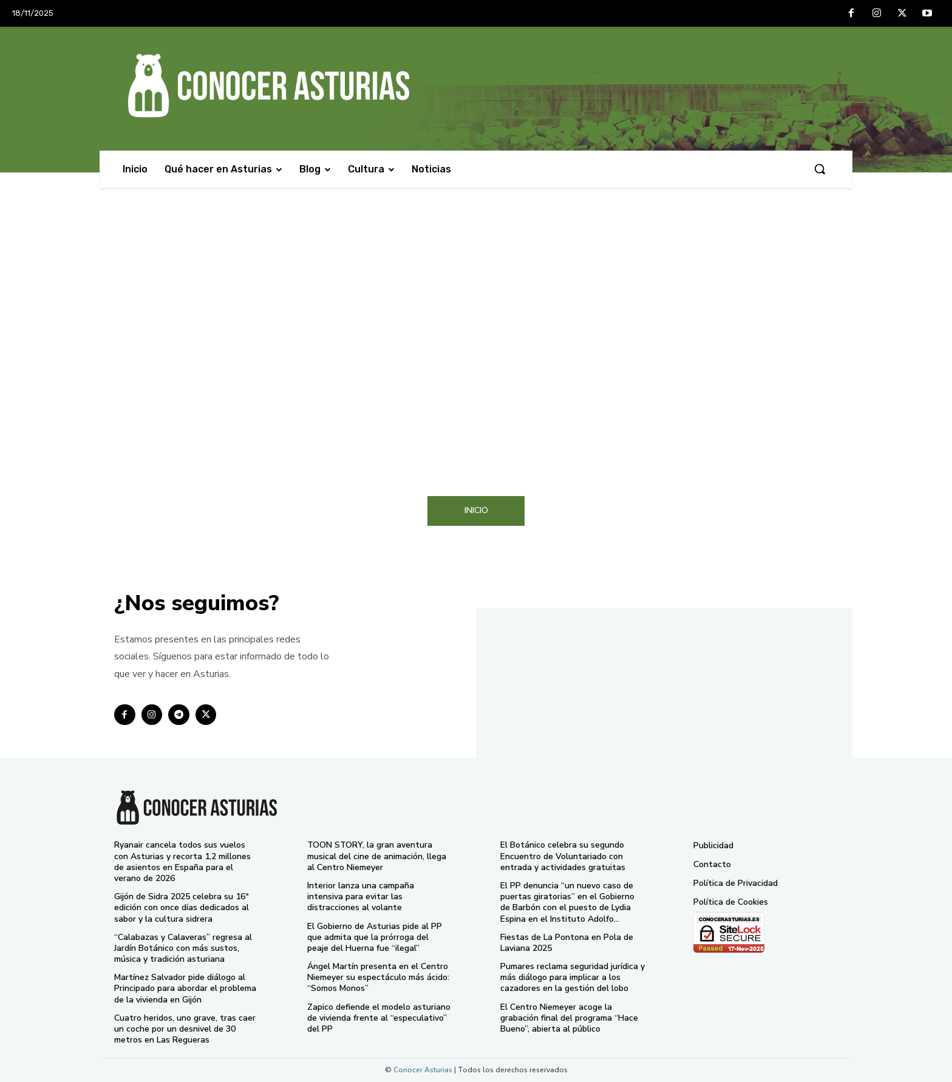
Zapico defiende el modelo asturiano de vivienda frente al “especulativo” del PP (378, 1018)
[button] (819, 169)
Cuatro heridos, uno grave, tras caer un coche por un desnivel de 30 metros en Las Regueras (185, 1029)
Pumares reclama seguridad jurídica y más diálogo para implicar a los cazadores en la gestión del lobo (572, 977)
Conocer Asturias (422, 1070)
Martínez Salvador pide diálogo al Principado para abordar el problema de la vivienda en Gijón (185, 988)
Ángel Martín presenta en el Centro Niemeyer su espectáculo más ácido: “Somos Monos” (378, 977)
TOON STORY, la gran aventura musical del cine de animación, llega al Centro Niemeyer (376, 856)
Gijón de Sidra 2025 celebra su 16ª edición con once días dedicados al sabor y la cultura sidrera (181, 907)
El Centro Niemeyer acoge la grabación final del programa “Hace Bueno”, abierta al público (569, 1018)
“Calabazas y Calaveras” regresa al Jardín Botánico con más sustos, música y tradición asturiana (183, 948)
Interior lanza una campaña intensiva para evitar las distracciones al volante (360, 896)
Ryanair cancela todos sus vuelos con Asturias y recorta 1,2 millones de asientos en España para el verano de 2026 (182, 861)
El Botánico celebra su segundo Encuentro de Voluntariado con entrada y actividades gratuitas (562, 856)
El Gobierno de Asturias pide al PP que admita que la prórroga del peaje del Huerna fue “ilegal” (374, 937)
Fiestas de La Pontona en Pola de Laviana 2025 (566, 942)
